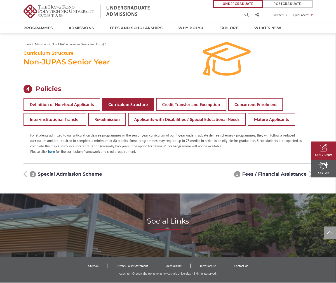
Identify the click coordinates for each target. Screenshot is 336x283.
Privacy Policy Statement (132, 266)
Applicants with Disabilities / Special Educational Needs (187, 120)
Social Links (168, 221)
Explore (229, 28)
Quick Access (301, 15)
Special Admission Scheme (70, 174)
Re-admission (107, 120)
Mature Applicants (271, 120)
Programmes (38, 28)
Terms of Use (208, 266)
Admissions (81, 28)
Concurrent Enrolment (256, 105)
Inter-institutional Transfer (55, 120)
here (51, 152)
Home (27, 45)
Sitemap (93, 266)
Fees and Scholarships (136, 28)
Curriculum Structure (128, 105)
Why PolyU (191, 28)
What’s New (267, 28)
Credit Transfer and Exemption (191, 105)
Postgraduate (287, 4)
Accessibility (173, 266)
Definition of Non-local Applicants (62, 105)
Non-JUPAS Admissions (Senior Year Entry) (78, 45)
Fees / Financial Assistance (274, 174)
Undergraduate (238, 4)
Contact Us (280, 15)
